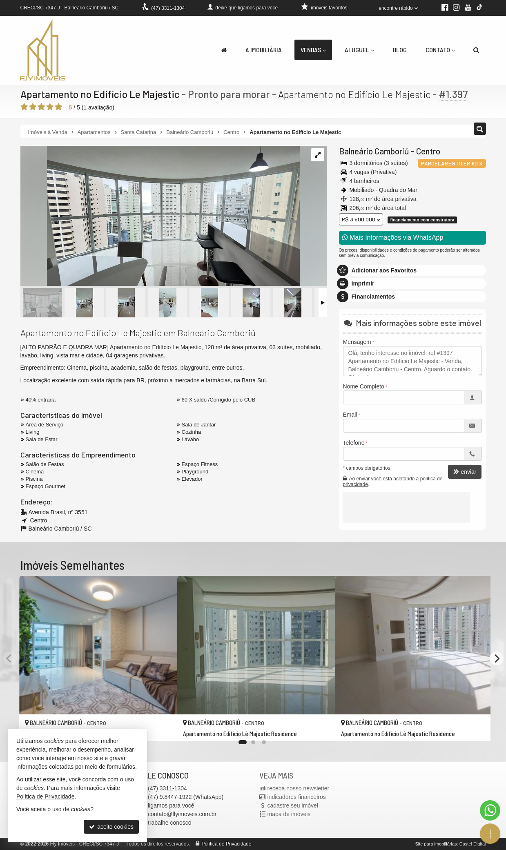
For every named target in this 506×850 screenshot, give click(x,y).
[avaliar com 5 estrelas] (58, 107)
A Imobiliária (263, 50)
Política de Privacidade (226, 844)
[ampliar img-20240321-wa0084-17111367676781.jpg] (160, 216)
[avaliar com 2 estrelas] (33, 107)
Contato (440, 50)
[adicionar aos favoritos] (162, 728)
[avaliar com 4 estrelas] (50, 107)
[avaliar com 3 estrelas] (41, 107)
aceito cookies (111, 826)
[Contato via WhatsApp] (490, 810)
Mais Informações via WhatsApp (393, 237)
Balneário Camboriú (374, 151)
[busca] (476, 50)
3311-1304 (168, 8)
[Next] (497, 658)
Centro (428, 151)
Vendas (313, 50)
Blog (400, 50)
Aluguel (359, 50)
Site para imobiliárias (436, 843)
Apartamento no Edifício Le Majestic (100, 94)
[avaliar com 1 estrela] (24, 107)
